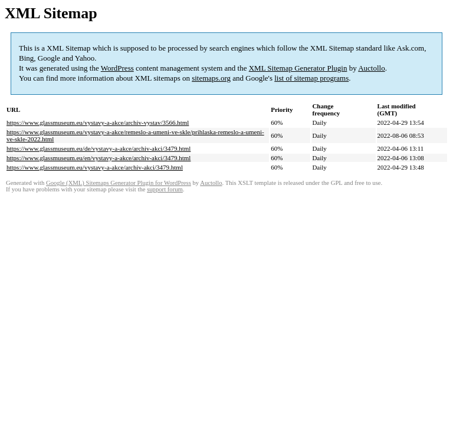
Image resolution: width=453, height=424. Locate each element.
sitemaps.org (211, 78)
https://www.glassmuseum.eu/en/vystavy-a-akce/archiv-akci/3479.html (98, 157)
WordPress (117, 68)
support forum (165, 189)
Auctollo (371, 68)
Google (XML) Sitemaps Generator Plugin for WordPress (118, 183)
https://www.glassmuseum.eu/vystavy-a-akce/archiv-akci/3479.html (94, 167)
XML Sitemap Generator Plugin (298, 68)
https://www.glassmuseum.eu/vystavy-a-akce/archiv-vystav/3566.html (97, 122)
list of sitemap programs (311, 78)
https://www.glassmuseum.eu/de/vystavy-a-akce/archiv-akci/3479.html (98, 148)
